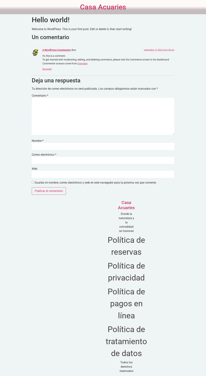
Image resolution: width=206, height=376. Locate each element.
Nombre (38, 140)
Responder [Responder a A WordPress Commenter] (47, 69)
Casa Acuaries (103, 7)
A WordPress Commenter (56, 50)
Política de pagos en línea (126, 303)
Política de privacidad (126, 272)
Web (34, 168)
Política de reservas (126, 246)
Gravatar (82, 63)
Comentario (40, 95)
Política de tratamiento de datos (126, 341)
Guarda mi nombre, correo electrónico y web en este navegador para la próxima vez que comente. (96, 182)
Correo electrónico (44, 154)
